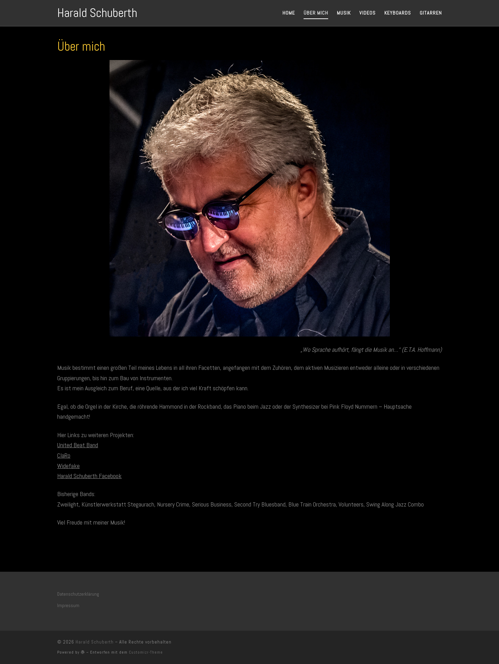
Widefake (68, 466)
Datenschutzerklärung (78, 594)
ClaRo (63, 455)
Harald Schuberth (95, 642)
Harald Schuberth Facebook (89, 476)
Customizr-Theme (146, 652)
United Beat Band (77, 445)
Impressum (68, 605)
